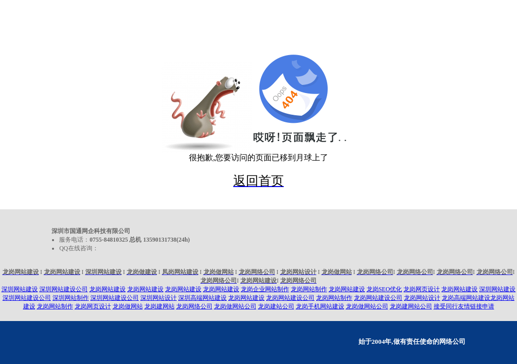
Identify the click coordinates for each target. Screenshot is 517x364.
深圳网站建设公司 (63, 289)
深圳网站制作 (71, 297)
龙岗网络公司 (194, 306)
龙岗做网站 (128, 306)
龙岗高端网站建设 (466, 297)
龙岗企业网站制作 (265, 289)
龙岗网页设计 (421, 289)
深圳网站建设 (20, 289)
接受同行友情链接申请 (464, 306)
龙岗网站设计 (422, 297)
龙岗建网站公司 (411, 306)
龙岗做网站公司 (235, 306)
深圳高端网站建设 (202, 297)
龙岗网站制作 (309, 289)
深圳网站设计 (158, 297)
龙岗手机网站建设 (320, 306)
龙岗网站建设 (107, 289)
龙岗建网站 (159, 306)
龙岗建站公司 (276, 306)
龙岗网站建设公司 (290, 297)
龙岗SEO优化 (384, 289)
